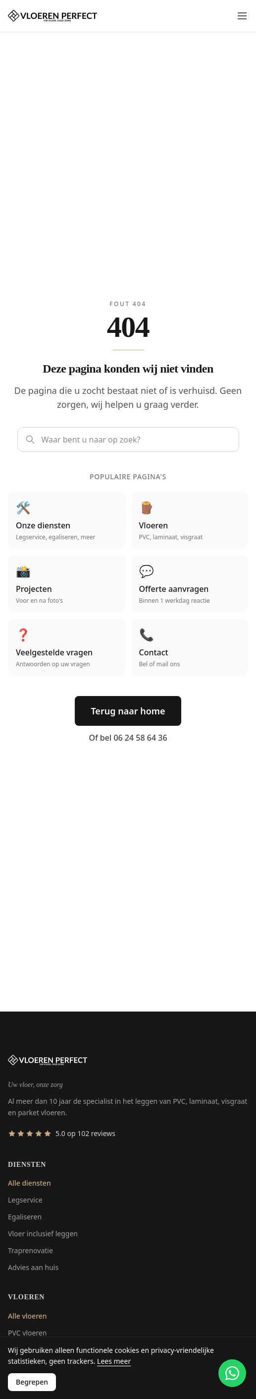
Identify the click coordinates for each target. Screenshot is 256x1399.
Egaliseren (25, 1216)
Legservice (25, 1200)
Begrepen (32, 1382)
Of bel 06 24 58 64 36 (128, 737)
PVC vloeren (27, 1332)
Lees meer (114, 1361)
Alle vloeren (27, 1316)
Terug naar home (128, 711)
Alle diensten (29, 1183)
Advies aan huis (33, 1267)
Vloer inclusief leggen (43, 1233)
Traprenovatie (30, 1250)
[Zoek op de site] (128, 439)
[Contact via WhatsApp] (232, 1373)
